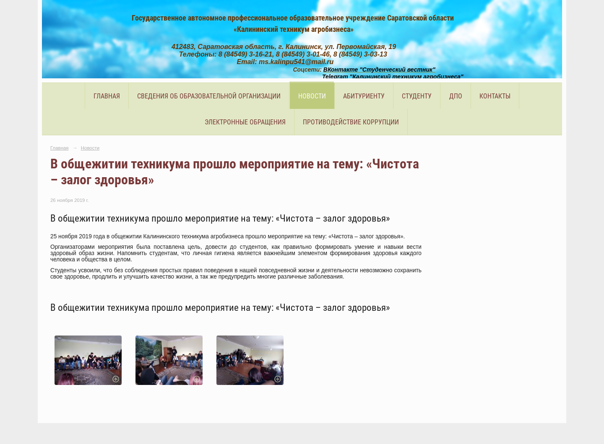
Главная (107, 96)
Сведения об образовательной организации (209, 96)
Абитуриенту (364, 96)
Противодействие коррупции (351, 122)
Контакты (494, 96)
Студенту (417, 96)
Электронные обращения (245, 122)
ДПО (455, 96)
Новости (312, 96)
